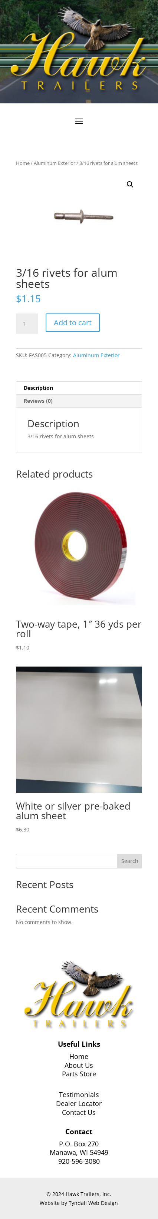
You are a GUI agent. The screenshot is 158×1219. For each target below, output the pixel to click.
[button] (130, 184)
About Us (79, 1065)
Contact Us (79, 1112)
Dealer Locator (79, 1103)
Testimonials (79, 1094)
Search (129, 860)
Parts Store (79, 1073)
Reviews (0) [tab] (38, 400)
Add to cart (73, 323)
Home (23, 163)
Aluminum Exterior (54, 163)
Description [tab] (38, 387)
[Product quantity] (27, 323)
